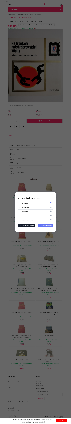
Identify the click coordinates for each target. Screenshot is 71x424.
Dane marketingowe (27, 216)
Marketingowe (25, 207)
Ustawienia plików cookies (29, 198)
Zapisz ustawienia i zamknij (26, 225)
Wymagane (25, 203)
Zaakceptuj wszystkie (46, 225)
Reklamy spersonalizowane (29, 220)
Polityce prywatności (40, 422)
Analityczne (25, 211)
